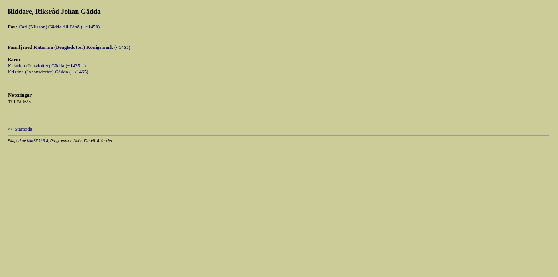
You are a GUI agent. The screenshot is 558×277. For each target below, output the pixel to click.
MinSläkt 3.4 (37, 141)
